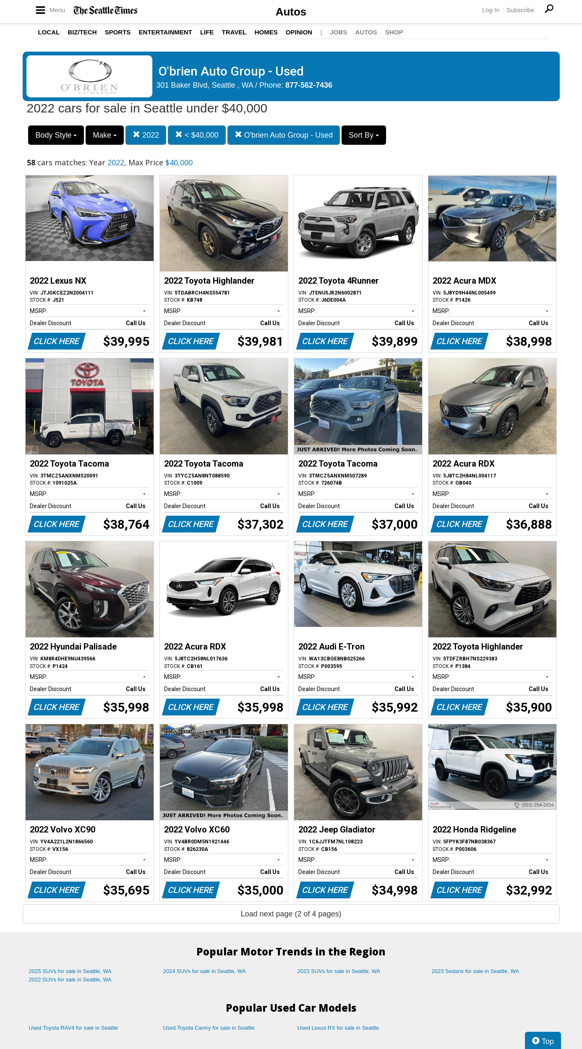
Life (207, 32)
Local (49, 32)
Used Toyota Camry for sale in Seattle (209, 1028)
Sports (118, 32)
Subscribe (520, 9)
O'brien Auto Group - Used (284, 134)
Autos (291, 11)
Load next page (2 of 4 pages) (290, 914)
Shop (394, 32)
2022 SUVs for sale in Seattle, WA (70, 979)
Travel (234, 32)
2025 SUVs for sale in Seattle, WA (70, 971)
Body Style (56, 135)
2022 (146, 134)
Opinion (299, 32)
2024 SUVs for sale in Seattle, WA (204, 971)
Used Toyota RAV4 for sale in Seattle (73, 1028)
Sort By (364, 135)
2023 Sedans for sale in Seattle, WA (475, 971)
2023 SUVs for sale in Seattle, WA (339, 971)
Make (105, 135)
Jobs (338, 32)
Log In (491, 9)
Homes (266, 32)
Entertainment (165, 32)
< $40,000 (197, 134)
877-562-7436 (308, 85)
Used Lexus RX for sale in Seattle (338, 1028)
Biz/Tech (82, 32)
